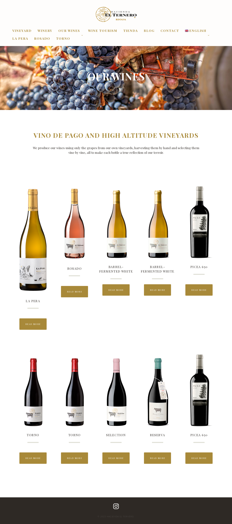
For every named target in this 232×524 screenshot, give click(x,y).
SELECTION (116, 435)
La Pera (20, 38)
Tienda (130, 31)
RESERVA (157, 435)
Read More (33, 323)
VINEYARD (22, 31)
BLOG (149, 31)
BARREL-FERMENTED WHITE (116, 269)
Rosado (42, 38)
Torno (63, 38)
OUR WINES (69, 31)
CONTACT (170, 31)
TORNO (33, 435)
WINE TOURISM (102, 31)
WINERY (44, 31)
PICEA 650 (199, 267)
